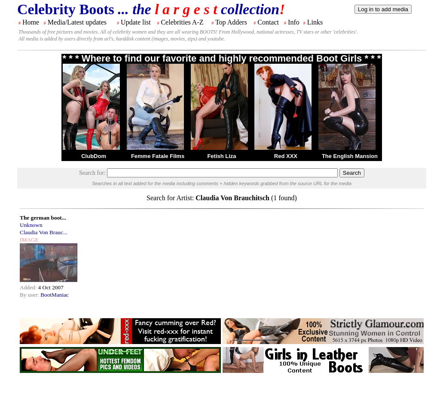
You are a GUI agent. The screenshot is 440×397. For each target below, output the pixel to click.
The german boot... (43, 217)
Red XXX (285, 156)
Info (293, 22)
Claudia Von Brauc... (43, 232)
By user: (30, 295)
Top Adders (231, 22)
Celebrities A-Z (182, 22)
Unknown (31, 225)
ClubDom (93, 156)
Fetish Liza (221, 156)
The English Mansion (350, 156)
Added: (29, 287)
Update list (136, 22)
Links (315, 22)
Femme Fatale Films (157, 156)
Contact (268, 22)
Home (30, 22)
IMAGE (29, 239)
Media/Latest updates (77, 22)
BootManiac (54, 295)
